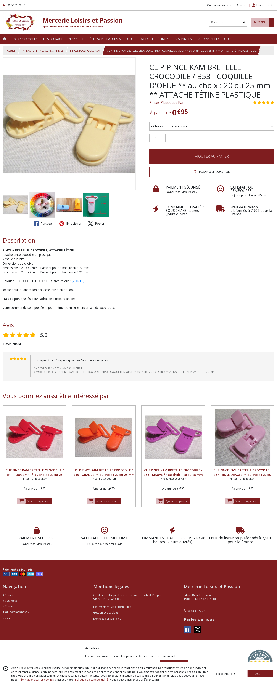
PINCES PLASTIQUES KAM (85, 51)
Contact (241, 5)
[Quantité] (157, 138)
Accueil (11, 51)
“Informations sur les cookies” (36, 679)
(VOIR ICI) (78, 281)
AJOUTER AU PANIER (212, 156)
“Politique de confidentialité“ (91, 679)
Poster (96, 223)
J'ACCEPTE (260, 674)
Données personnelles (107, 618)
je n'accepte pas (225, 674)
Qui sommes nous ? (16, 612)
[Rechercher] (244, 22)
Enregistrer (70, 223)
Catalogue (10, 601)
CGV (6, 617)
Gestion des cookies (105, 612)
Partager (43, 223)
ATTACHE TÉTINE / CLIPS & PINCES (43, 51)
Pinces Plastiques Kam (167, 102)
